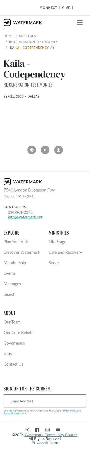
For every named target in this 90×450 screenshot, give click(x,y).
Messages (27, 36)
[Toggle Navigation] (78, 7)
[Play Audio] (31, 148)
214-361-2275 (20, 211)
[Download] (58, 148)
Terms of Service (12, 413)
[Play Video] (45, 148)
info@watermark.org (25, 216)
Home (8, 36)
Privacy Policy (69, 410)
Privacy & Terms (45, 442)
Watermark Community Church (51, 434)
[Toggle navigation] (79, 22)
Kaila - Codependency (32, 47)
